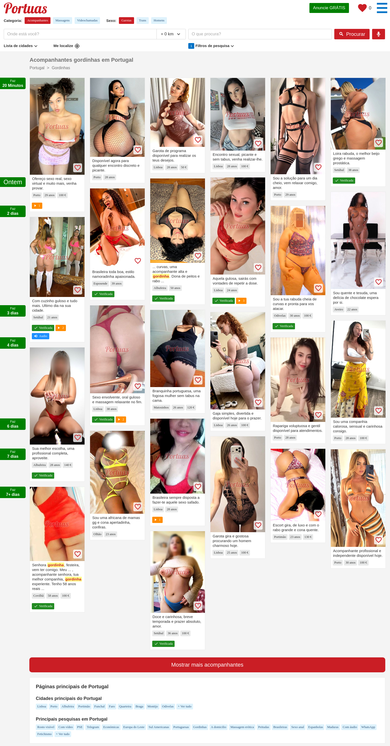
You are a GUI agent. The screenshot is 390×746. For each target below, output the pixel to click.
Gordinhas (200, 727)
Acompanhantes (37, 20)
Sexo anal (297, 727)
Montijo (152, 706)
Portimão (84, 706)
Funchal (99, 706)
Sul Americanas (159, 727)
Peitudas (263, 727)
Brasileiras (280, 727)
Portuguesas (181, 727)
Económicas (111, 727)
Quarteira (125, 706)
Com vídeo (65, 727)
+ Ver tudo (185, 706)
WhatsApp (368, 727)
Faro (112, 706)
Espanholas (315, 727)
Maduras (333, 727)
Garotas (126, 20)
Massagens (62, 20)
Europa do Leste (134, 727)
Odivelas (168, 706)
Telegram (93, 727)
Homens (159, 20)
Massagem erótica (242, 727)
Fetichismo (44, 734)
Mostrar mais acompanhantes (207, 665)
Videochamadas (87, 20)
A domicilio (218, 727)
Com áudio (350, 727)
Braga (139, 706)
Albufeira (68, 706)
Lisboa (41, 706)
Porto (53, 706)
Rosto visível (45, 727)
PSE (80, 727)
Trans (142, 20)
